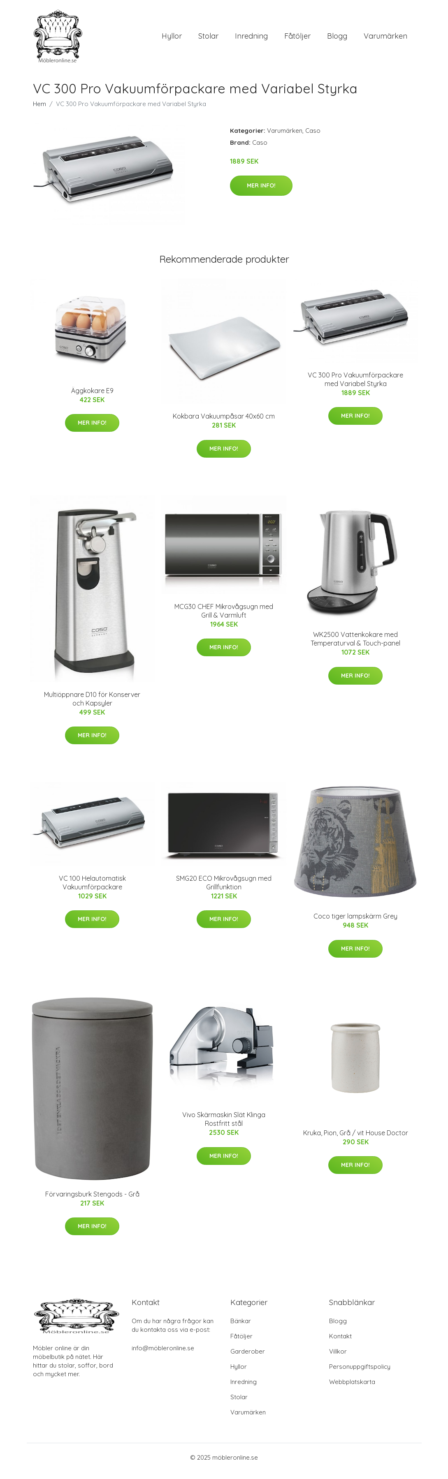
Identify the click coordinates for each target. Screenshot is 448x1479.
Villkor (338, 1359)
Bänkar (240, 1328)
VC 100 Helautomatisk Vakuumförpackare (92, 889)
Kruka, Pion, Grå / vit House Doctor (355, 1140)
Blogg (337, 39)
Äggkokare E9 (92, 397)
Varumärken (385, 39)
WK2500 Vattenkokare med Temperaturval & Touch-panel (355, 646)
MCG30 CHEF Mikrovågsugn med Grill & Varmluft (223, 617)
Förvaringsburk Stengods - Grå (92, 1201)
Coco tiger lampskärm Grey (355, 923)
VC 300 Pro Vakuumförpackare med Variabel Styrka (355, 386)
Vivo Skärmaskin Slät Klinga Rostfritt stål (223, 1126)
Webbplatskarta (352, 1389)
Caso (312, 137)
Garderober (247, 1359)
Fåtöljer (297, 39)
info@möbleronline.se (163, 1355)
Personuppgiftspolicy (359, 1374)
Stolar (208, 39)
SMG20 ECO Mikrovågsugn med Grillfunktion (224, 889)
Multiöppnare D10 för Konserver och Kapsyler (92, 705)
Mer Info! (261, 192)
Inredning (251, 39)
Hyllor (172, 39)
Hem (39, 111)
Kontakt (340, 1343)
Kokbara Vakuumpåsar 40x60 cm (224, 423)
